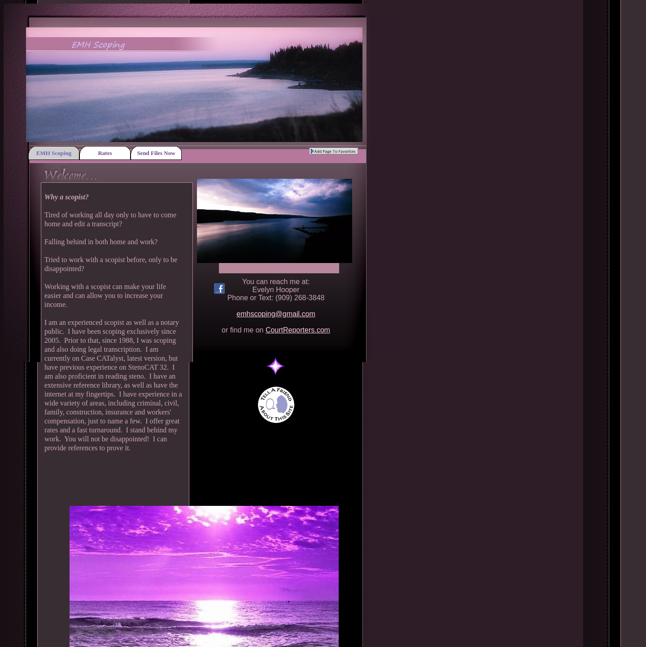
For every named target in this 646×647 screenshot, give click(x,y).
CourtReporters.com (298, 330)
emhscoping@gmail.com (275, 314)
